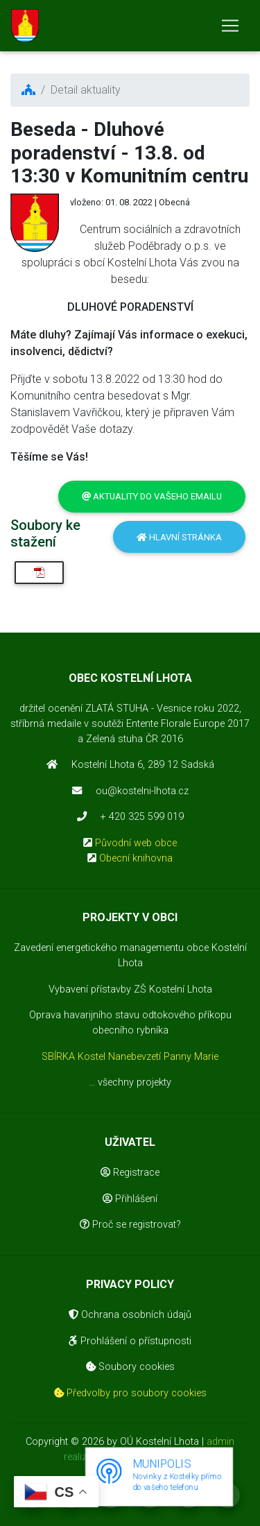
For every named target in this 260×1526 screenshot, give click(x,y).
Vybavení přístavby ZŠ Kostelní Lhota (130, 989)
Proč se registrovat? (130, 1225)
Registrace (130, 1172)
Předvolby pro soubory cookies (130, 1393)
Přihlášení (130, 1199)
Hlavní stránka (179, 537)
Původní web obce (136, 843)
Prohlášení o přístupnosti (130, 1341)
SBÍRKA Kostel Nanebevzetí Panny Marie (130, 1057)
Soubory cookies (130, 1367)
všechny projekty (134, 1082)
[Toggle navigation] (230, 25)
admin (220, 1442)
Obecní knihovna (136, 858)
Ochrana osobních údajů (130, 1315)
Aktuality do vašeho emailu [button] (152, 496)
